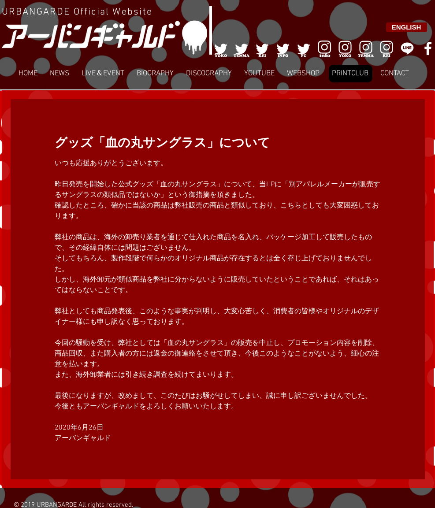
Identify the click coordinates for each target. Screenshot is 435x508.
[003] (262, 48)
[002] (241, 48)
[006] (324, 48)
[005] (303, 48)
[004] (283, 48)
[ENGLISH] (406, 27)
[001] (221, 48)
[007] (366, 48)
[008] (386, 48)
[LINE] (407, 48)
